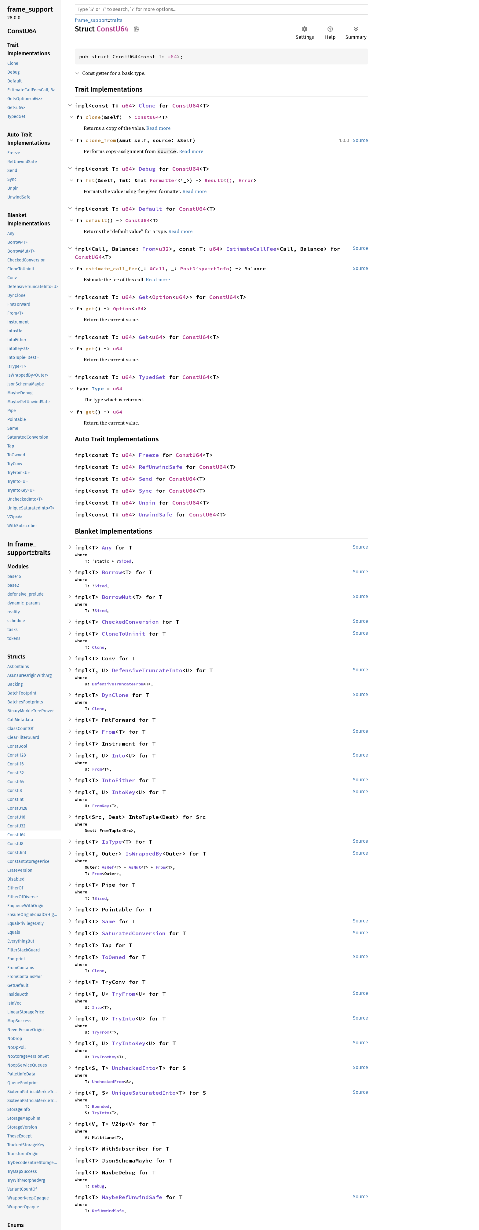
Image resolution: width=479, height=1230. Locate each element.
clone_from (101, 140)
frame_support (91, 20)
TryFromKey (104, 1057)
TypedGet (152, 377)
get (90, 308)
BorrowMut (117, 596)
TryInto (123, 1018)
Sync (145, 490)
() (229, 180)
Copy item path (136, 29)
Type (98, 388)
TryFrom (123, 993)
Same (108, 921)
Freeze (149, 454)
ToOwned (113, 957)
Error (246, 180)
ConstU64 (185, 105)
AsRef (108, 867)
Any (107, 547)
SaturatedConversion (134, 933)
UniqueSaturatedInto (144, 1092)
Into (118, 755)
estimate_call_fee (111, 268)
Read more (158, 128)
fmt (90, 180)
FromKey (100, 805)
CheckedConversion (130, 621)
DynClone (115, 695)
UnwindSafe (155, 514)
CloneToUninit (123, 633)
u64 (172, 56)
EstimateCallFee (251, 248)
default (96, 220)
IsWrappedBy (143, 853)
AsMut (135, 867)
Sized (125, 561)
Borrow (112, 572)
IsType (112, 841)
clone (93, 117)
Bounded (100, 1106)
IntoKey (123, 792)
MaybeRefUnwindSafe (132, 1197)
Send (145, 478)
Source (360, 140)
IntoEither (118, 780)
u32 (164, 248)
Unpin (147, 502)
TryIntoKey (128, 1043)
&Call (157, 268)
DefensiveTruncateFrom (117, 684)
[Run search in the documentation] (221, 9)
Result (214, 180)
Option (162, 297)
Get (144, 297)
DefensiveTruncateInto (147, 670)
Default (150, 208)
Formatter (163, 180)
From (148, 248)
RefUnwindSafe (160, 466)
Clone (147, 105)
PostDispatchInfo (204, 268)
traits (116, 20)
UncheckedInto (133, 1067)
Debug (147, 168)
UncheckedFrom (108, 1081)
